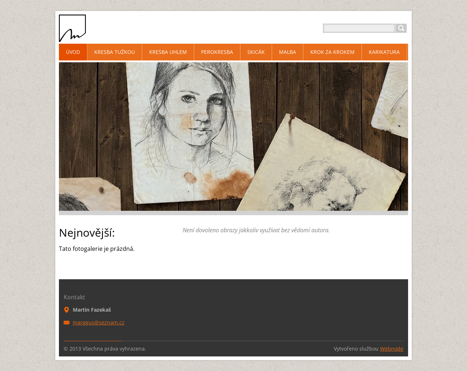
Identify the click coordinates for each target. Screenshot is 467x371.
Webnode (391, 348)
